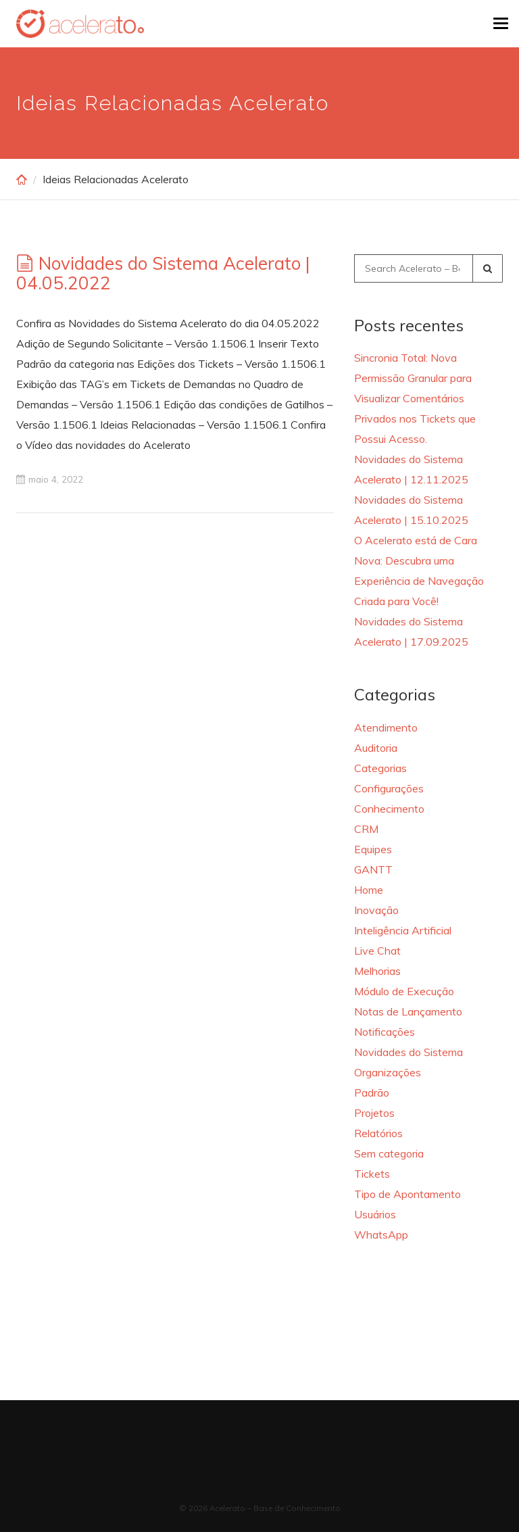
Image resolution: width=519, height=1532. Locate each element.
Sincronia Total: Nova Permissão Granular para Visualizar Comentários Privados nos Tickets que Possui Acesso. (415, 398)
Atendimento (386, 727)
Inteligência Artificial (402, 930)
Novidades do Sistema (408, 1052)
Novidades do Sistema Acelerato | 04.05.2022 (163, 273)
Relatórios (378, 1133)
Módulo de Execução (404, 991)
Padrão (371, 1092)
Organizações (387, 1072)
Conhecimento (389, 808)
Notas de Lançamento (408, 1011)
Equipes (373, 849)
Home (368, 889)
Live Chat (377, 950)
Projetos (374, 1113)
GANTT (373, 869)
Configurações (389, 788)
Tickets (372, 1173)
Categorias (380, 768)
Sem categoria (389, 1153)
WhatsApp (381, 1234)
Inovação (376, 910)
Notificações (384, 1031)
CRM (366, 829)
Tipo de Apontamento (407, 1194)
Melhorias (377, 971)
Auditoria (375, 748)
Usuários (375, 1214)
